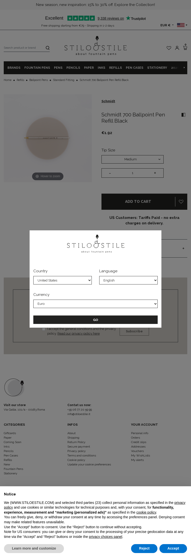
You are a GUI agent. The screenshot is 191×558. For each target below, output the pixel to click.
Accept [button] (173, 548)
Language (108, 271)
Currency (41, 294)
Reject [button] (144, 548)
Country (40, 271)
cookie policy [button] (146, 512)
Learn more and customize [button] (34, 548)
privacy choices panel (105, 537)
